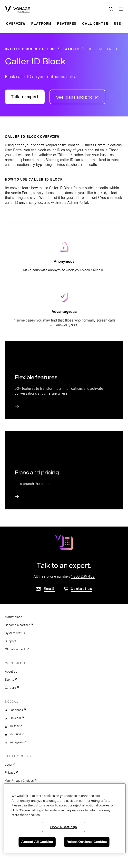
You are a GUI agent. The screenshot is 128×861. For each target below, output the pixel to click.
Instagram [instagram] (17, 742)
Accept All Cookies (37, 842)
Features (66, 23)
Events (9, 679)
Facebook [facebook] (16, 710)
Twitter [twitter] (15, 726)
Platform (41, 23)
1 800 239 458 (82, 576)
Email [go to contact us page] (49, 589)
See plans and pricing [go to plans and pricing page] (77, 97)
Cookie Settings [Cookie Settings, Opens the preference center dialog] (63, 827)
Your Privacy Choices (19, 780)
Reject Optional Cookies (87, 842)
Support (10, 641)
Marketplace (13, 617)
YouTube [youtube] (15, 734)
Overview (15, 23)
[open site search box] (110, 9)
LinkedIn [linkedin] (15, 718)
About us (11, 671)
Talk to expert (25, 96)
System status (15, 633)
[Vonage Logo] (17, 9)
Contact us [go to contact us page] (81, 589)
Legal (8, 764)
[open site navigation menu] (121, 9)
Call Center (95, 23)
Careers (10, 687)
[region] (65, 818)
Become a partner (17, 625)
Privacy (10, 772)
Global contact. (15, 649)
